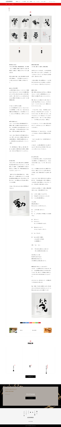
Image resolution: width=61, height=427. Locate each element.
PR (14, 365)
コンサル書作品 (24, 1)
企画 (27, 1)
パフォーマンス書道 (46, 368)
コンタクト (38, 1)
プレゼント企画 (43, 1)
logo (31, 365)
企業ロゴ (29, 366)
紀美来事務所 (9, 1)
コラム (34, 1)
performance (47, 367)
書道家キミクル (18, 1)
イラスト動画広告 (13, 367)
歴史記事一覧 (30, 376)
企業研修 (31, 1)
